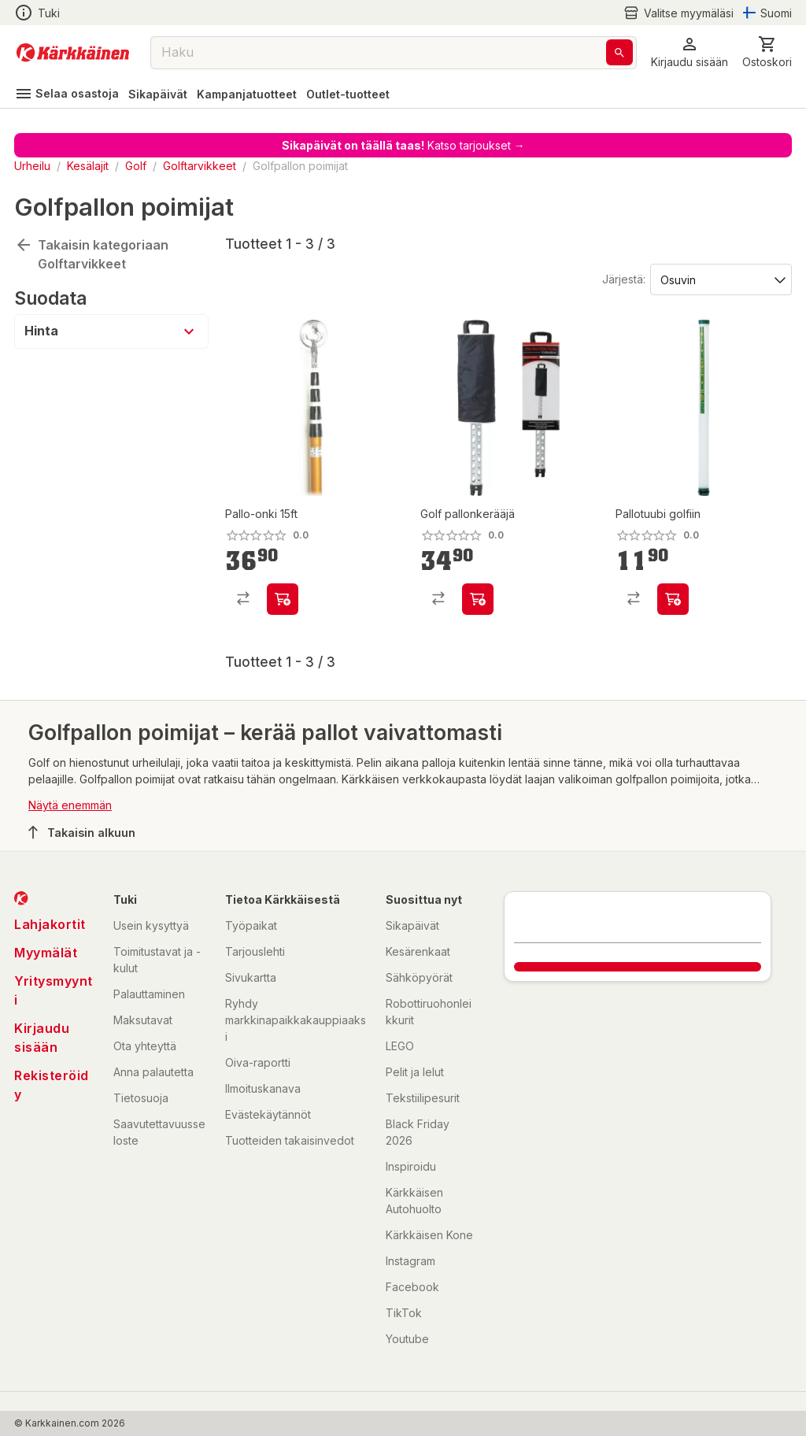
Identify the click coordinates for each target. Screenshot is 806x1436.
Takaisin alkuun (81, 832)
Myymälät (45, 952)
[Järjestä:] (720, 279)
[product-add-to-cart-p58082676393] (282, 599)
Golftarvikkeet (199, 165)
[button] (689, 52)
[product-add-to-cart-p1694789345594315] (478, 599)
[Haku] (619, 52)
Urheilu (32, 165)
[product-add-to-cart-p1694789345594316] (673, 599)
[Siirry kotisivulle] (72, 52)
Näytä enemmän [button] (70, 805)
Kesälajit (88, 165)
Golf (135, 165)
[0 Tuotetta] (767, 52)
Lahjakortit (50, 924)
